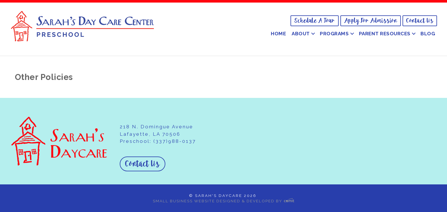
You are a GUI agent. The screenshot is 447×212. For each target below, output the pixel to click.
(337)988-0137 (174, 141)
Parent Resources (385, 33)
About (301, 33)
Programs (334, 33)
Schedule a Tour (314, 20)
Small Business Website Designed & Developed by (223, 201)
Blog (427, 33)
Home (278, 33)
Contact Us (419, 20)
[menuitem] (314, 20)
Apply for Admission (370, 20)
